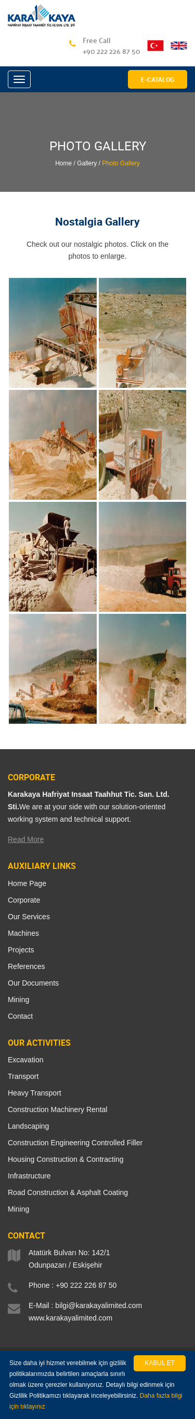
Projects (21, 950)
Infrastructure (29, 1176)
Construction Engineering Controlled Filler (75, 1143)
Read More (26, 839)
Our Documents (33, 983)
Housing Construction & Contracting (66, 1159)
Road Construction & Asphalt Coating (68, 1192)
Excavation (25, 1060)
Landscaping (28, 1126)
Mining (18, 999)
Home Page (27, 883)
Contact (20, 1016)
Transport (23, 1076)
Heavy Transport (34, 1093)
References (26, 966)
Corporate (24, 900)
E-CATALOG (157, 79)
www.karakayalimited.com (70, 1318)
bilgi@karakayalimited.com (98, 1305)
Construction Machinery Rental (57, 1109)
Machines (23, 933)
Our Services (29, 916)
